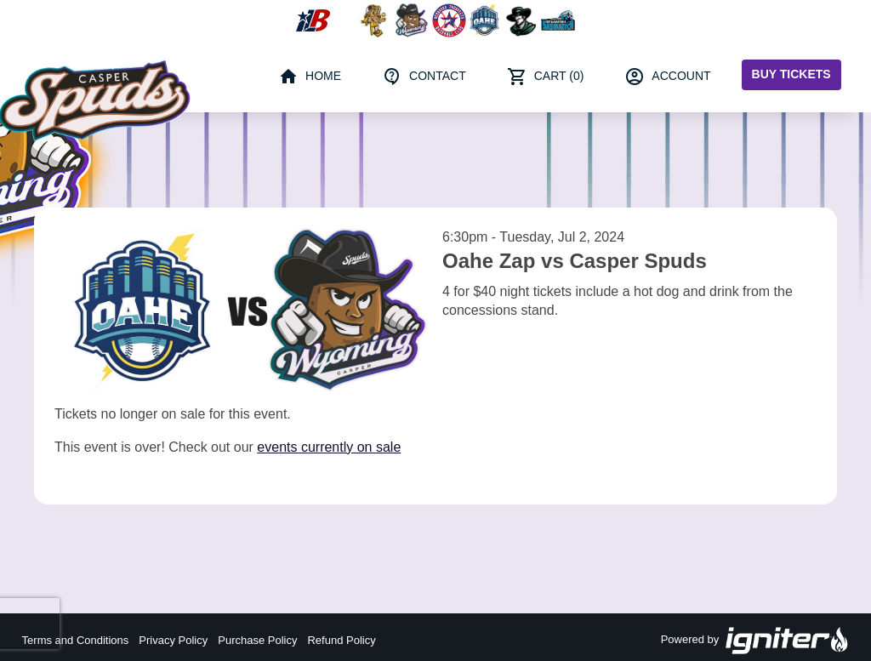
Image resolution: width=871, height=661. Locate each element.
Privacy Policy (173, 640)
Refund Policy (341, 640)
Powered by (755, 640)
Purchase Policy (257, 640)
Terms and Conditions (75, 640)
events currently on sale (329, 447)
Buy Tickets (791, 74)
